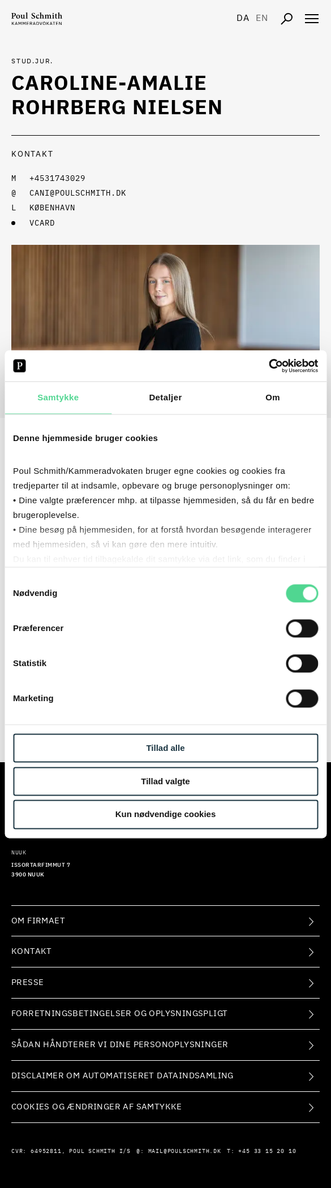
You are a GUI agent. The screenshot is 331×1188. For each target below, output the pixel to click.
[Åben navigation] (312, 19)
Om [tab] (272, 397)
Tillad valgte (165, 781)
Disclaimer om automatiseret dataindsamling (122, 1076)
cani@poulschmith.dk (77, 193)
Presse (27, 982)
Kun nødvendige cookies (165, 814)
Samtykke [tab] (58, 397)
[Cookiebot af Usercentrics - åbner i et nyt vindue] (268, 365)
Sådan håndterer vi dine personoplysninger (119, 1044)
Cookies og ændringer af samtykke (96, 1107)
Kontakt (31, 951)
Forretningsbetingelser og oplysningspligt (119, 1013)
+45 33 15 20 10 (267, 1151)
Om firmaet (38, 921)
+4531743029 (57, 179)
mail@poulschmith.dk (184, 1151)
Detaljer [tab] (165, 397)
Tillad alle (165, 748)
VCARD (42, 223)
